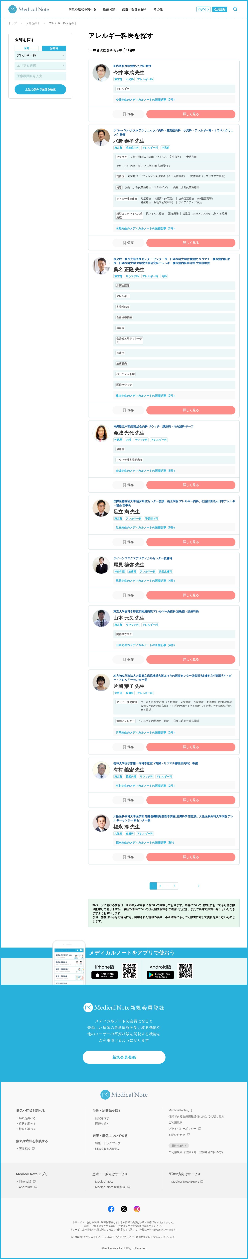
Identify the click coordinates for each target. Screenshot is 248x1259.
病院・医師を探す (134, 9)
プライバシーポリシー (185, 1129)
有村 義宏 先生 (128, 770)
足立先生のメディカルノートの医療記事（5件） (146, 527)
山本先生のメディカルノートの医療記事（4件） (146, 645)
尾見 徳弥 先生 (128, 564)
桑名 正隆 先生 (128, 269)
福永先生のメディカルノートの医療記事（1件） (146, 843)
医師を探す (33, 23)
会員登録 (219, 9)
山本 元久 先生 (128, 618)
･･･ (167, 885)
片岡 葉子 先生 (128, 686)
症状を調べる (27, 1124)
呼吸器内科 (151, 518)
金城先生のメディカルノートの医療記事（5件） (146, 471)
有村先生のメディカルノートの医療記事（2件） (146, 786)
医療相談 (109, 9)
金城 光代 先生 (128, 433)
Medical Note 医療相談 (112, 1187)
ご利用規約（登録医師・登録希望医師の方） (196, 1152)
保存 (130, 114)
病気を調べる (27, 1118)
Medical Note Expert (187, 1182)
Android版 (28, 1187)
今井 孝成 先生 (128, 72)
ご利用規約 (176, 1122)
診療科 (54, 48)
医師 (26, 48)
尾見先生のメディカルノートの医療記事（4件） (146, 581)
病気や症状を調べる (82, 9)
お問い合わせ (179, 1135)
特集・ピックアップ (107, 1143)
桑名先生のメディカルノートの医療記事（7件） (146, 396)
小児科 (130, 79)
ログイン (203, 9)
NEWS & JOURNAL (107, 1149)
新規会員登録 (124, 1057)
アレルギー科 (145, 79)
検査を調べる (27, 1129)
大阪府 (118, 693)
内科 (164, 276)
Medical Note (104, 1182)
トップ (12, 23)
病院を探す (102, 1118)
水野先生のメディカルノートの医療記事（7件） (146, 228)
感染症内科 (132, 148)
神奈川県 (119, 571)
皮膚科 (132, 571)
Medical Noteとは (180, 1110)
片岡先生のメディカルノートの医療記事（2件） (146, 733)
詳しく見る (191, 114)
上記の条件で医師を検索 (40, 89)
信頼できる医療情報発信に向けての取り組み (196, 1116)
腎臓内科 (131, 777)
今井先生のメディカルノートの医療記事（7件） (146, 100)
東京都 (118, 79)
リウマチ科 (132, 276)
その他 (158, 9)
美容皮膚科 (165, 571)
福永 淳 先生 (126, 827)
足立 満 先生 (126, 511)
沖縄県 (118, 440)
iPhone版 (27, 1182)
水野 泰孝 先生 (128, 141)
